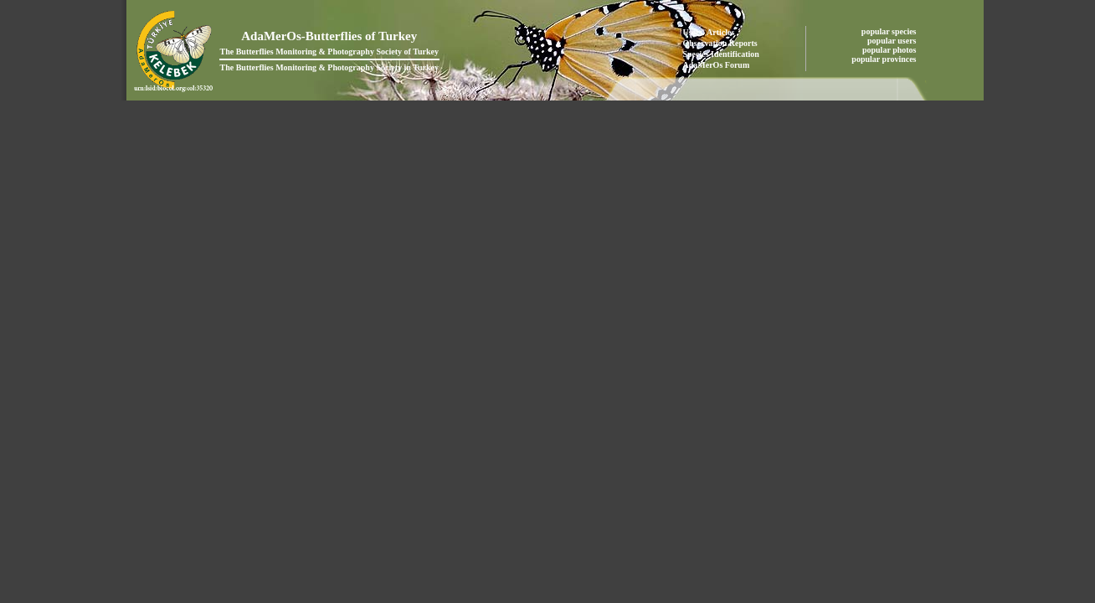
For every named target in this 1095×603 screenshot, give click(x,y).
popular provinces (884, 59)
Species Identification (721, 54)
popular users (892, 40)
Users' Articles (709, 32)
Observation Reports (720, 43)
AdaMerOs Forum (716, 65)
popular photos (890, 49)
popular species (889, 31)
